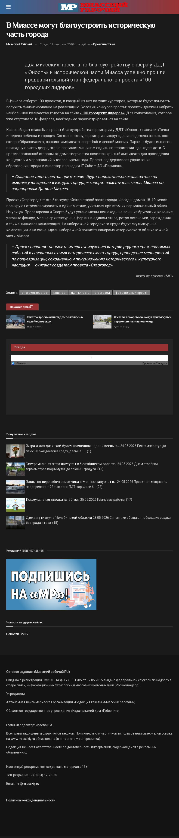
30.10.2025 (34, 327)
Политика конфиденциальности (30, 800)
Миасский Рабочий (19, 44)
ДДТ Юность (80, 292)
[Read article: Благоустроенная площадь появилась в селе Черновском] (15, 321)
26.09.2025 (121, 327)
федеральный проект (131, 292)
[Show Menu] (8, 7)
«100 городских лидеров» (102, 113)
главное (59, 292)
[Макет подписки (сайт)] (51, 584)
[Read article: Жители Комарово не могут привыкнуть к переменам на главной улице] (102, 321)
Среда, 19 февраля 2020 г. (58, 44)
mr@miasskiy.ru (27, 783)
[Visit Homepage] (93, 7)
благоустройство (35, 292)
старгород (102, 292)
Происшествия (104, 44)
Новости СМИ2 (17, 634)
